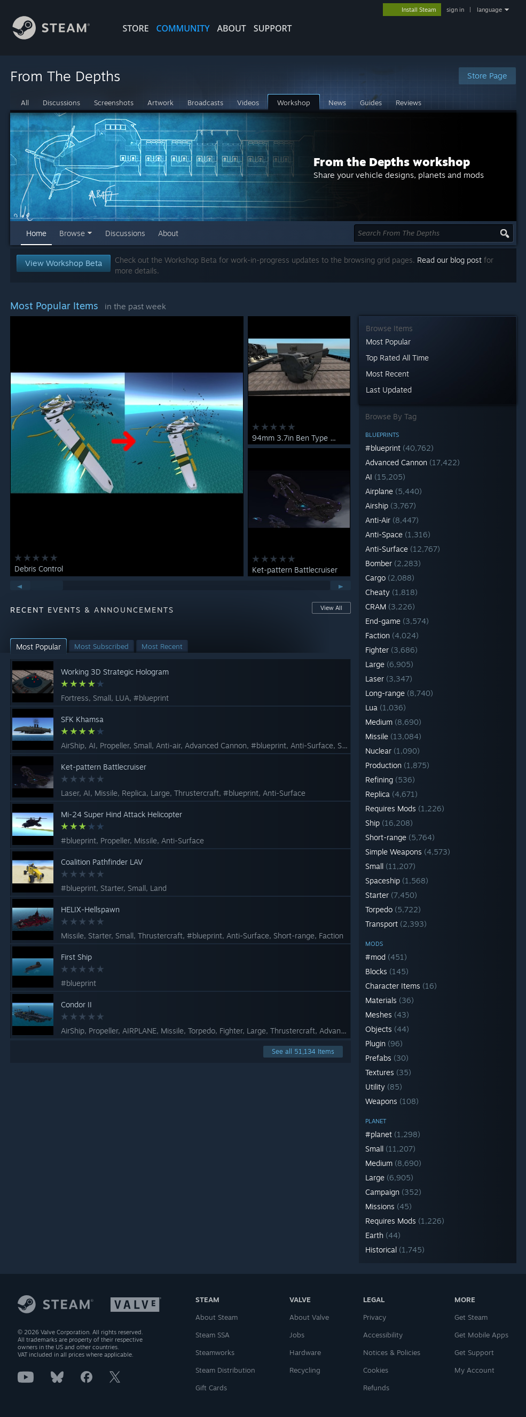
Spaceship (396, 880)
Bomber (393, 563)
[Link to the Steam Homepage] (59, 36)
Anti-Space (397, 534)
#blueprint (399, 447)
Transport (396, 923)
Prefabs (387, 1057)
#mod (386, 956)
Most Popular (388, 341)
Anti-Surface (402, 548)
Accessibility (383, 1334)
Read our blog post (449, 259)
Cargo (389, 577)
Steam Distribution (225, 1370)
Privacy (374, 1317)
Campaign (393, 1191)
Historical (395, 1249)
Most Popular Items (54, 305)
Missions (388, 1206)
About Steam (216, 1317)
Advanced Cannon (412, 462)
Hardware (305, 1352)
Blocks (387, 971)
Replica (391, 793)
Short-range (400, 837)
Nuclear (392, 750)
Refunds (376, 1387)
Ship (389, 822)
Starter (391, 894)
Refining (390, 779)
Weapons (392, 1101)
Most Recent (387, 373)
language (489, 9)
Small (390, 866)
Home (36, 233)
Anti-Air (392, 519)
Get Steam (471, 1317)
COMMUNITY (183, 28)
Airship (390, 505)
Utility (383, 1086)
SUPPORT (273, 28)
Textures (388, 1072)
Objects (387, 1029)
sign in (455, 9)
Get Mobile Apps (481, 1334)
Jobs (296, 1334)
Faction (392, 635)
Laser (388, 678)
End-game (397, 620)
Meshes (387, 1014)
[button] (437, 448)
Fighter (391, 649)
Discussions (125, 233)
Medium (393, 721)
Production (397, 765)
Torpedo (393, 909)
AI (385, 476)
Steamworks (214, 1352)
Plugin (384, 1043)
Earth (383, 1235)
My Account (474, 1370)
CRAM (390, 606)
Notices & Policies (391, 1352)
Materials (389, 1000)
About (231, 28)
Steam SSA (212, 1334)
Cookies (375, 1370)
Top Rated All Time (397, 357)
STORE (136, 28)
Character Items (401, 985)
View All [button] (331, 608)
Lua (385, 707)
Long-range (399, 693)
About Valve (309, 1317)
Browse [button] (72, 233)
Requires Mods (404, 808)
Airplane (393, 491)
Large (389, 664)
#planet (392, 1134)
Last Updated (389, 389)
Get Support (474, 1352)
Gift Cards (211, 1387)
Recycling (304, 1370)
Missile (393, 736)
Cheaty (391, 592)
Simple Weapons (407, 851)
